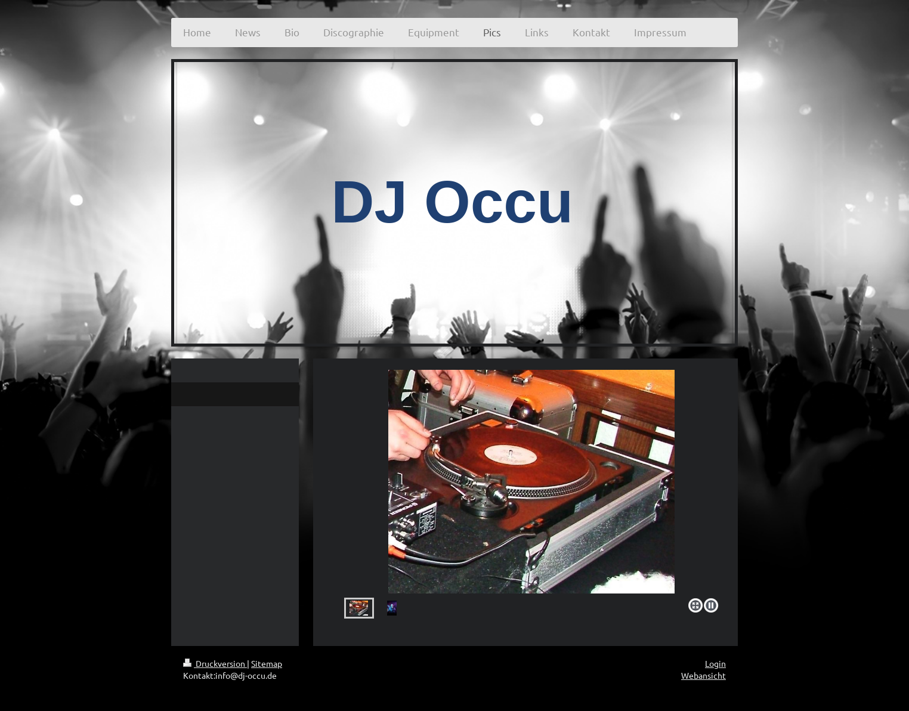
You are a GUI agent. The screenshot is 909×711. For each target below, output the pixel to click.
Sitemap (266, 663)
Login (715, 663)
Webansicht (703, 675)
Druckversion (215, 663)
